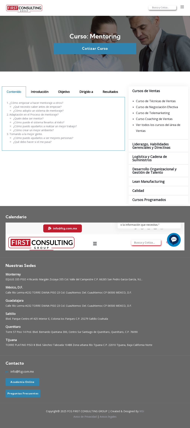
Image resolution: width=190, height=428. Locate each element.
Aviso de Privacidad (85, 416)
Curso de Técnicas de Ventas (156, 101)
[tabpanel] (63, 124)
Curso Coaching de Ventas (154, 119)
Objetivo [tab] (64, 92)
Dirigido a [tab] (86, 92)
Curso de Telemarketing (153, 113)
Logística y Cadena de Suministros (149, 158)
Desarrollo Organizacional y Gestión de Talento (154, 171)
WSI (141, 411)
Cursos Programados (149, 199)
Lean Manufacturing (148, 181)
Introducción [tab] (39, 92)
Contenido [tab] (14, 92)
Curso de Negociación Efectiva (157, 107)
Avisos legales (108, 416)
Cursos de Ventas (146, 91)
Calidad (138, 190)
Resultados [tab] (110, 92)
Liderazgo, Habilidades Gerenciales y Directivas (151, 146)
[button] (158, 90)
